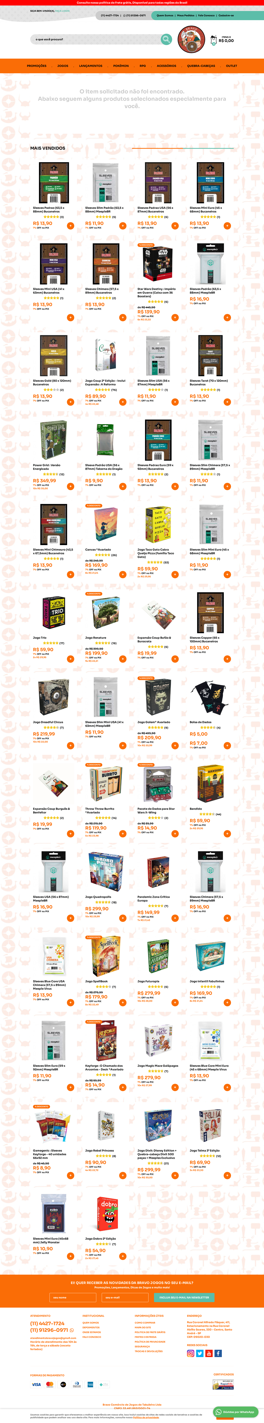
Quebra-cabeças (201, 66)
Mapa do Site (143, 1327)
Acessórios (166, 66)
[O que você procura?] (166, 39)
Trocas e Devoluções (149, 1351)
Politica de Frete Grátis (150, 1332)
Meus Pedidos (185, 15)
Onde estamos (91, 1332)
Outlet (231, 66)
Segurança (142, 1346)
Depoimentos (91, 1327)
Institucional (93, 1315)
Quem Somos (165, 15)
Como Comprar (145, 1322)
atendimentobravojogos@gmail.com (53, 1338)
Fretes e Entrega (145, 1337)
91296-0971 (136, 15)
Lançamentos (90, 66)
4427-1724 (110, 15)
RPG (143, 66)
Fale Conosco (206, 15)
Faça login (62, 11)
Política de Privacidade (150, 1341)
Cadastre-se (226, 15)
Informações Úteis (149, 1315)
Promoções (36, 66)
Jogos (62, 66)
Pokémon (121, 66)
